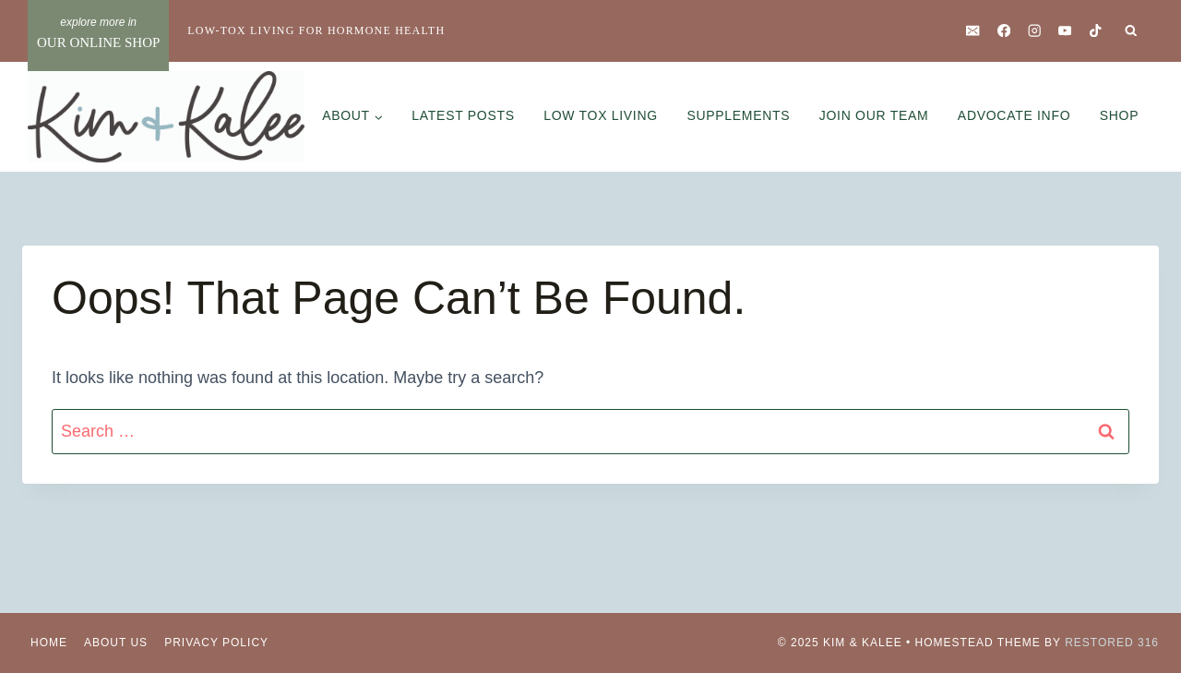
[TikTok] (1095, 31)
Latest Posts (463, 115)
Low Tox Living (600, 115)
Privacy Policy (216, 642)
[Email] (973, 31)
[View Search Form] (1131, 31)
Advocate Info (1014, 115)
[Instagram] (1033, 31)
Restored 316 (1112, 642)
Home (48, 642)
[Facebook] (1003, 31)
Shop (1119, 115)
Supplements (738, 115)
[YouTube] (1065, 31)
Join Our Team (874, 115)
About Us (116, 642)
